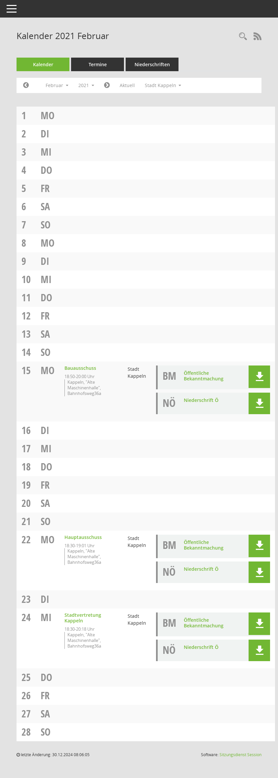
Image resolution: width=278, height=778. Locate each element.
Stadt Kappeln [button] (163, 85)
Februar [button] (57, 85)
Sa (45, 206)
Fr (45, 188)
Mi (46, 152)
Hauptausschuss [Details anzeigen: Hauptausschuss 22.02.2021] (83, 537)
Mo (48, 115)
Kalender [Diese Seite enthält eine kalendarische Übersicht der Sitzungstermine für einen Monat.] (43, 64)
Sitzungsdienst (240, 754)
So (46, 224)
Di (45, 133)
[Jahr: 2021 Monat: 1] (26, 85)
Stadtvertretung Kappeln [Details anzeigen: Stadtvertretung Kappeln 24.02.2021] (82, 618)
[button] (259, 376)
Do (46, 170)
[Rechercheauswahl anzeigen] (243, 36)
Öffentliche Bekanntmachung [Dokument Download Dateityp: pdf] (203, 376)
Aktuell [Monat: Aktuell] (127, 85)
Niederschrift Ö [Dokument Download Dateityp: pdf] (201, 400)
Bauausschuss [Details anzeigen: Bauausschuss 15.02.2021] (80, 368)
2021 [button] (86, 85)
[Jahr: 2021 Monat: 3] (107, 85)
